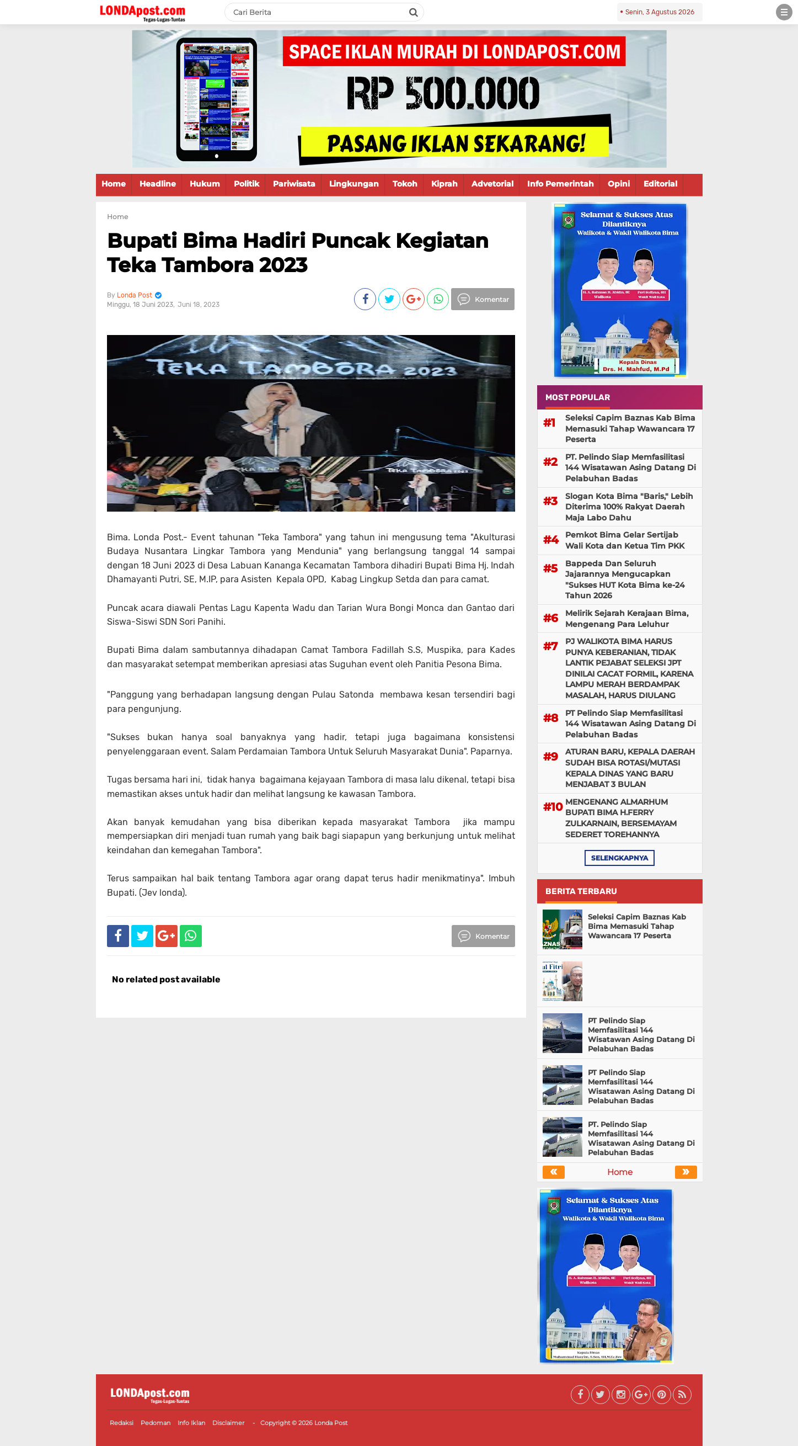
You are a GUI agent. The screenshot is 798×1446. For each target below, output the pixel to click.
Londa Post (330, 1423)
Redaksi (121, 1423)
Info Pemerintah (560, 184)
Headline (158, 184)
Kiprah (444, 184)
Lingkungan (354, 184)
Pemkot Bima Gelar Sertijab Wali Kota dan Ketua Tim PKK (624, 540)
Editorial (660, 184)
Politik (246, 184)
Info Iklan (191, 1423)
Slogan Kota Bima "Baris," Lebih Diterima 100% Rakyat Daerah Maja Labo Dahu (629, 507)
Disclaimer (228, 1423)
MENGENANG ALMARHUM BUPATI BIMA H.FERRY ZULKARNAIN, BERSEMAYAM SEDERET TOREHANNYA (621, 818)
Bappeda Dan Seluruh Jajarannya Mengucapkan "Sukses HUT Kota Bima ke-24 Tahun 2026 (625, 580)
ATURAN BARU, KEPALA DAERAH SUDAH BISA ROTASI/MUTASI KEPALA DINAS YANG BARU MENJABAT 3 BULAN (630, 768)
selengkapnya (619, 858)
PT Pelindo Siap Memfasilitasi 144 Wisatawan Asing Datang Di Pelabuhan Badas (630, 724)
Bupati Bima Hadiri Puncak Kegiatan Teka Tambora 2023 (298, 252)
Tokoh (405, 184)
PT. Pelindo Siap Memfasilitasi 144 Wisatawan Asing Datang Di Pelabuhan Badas (630, 467)
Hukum (205, 184)
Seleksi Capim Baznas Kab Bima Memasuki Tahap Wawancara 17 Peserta (630, 428)
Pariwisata (294, 184)
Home (113, 184)
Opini (619, 184)
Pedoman (155, 1423)
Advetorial (492, 184)
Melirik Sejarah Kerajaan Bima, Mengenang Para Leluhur (626, 618)
